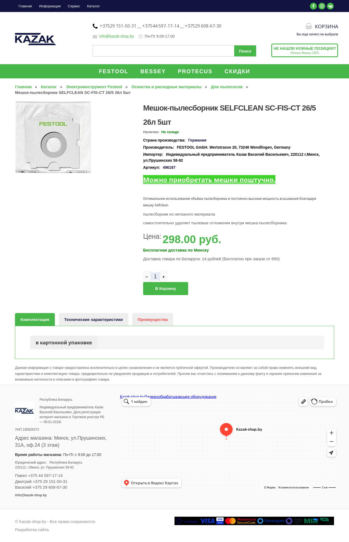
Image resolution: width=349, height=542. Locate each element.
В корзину (165, 288)
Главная (25, 6)
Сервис (74, 6)
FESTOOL (113, 71)
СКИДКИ (237, 71)
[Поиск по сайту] (174, 50)
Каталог (93, 6)
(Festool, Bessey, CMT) (304, 50)
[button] (86, 106)
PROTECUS (195, 71)
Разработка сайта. (32, 529)
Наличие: (151, 132)
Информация (50, 6)
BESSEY (153, 71)
